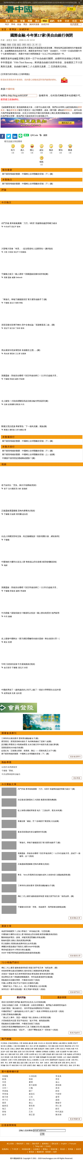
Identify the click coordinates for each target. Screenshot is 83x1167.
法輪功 (69, 1057)
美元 (17, 1054)
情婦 (11, 1052)
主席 (17, 430)
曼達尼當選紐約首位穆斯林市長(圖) (32, 832)
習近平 (13, 227)
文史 (67, 21)
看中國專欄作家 (10, 1071)
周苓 (57, 1079)
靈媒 (9, 277)
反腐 (19, 1052)
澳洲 (52, 1063)
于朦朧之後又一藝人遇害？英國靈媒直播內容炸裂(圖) (24, 274)
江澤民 (57, 1049)
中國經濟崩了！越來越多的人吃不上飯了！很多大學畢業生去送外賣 (31, 690)
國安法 (64, 1043)
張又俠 (12, 328)
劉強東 (7, 1057)
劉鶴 (47, 1049)
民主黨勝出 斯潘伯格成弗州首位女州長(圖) (19, 943)
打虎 (23, 1052)
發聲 (17, 303)
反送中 (3, 1052)
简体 (9, 45)
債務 (10, 1054)
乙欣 (31, 1112)
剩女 (6, 642)
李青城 (5, 1094)
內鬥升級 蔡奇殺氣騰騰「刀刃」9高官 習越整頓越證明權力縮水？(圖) (46, 789)
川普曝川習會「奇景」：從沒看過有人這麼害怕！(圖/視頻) (27, 249)
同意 (71, 9)
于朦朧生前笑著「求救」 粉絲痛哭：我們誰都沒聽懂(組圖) (42, 907)
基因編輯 (43, 1057)
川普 (5, 252)
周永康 (6, 354)
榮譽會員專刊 (9, 733)
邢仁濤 (58, 1106)
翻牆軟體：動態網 (44, 1152)
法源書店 (36, 1149)
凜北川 (12, 303)
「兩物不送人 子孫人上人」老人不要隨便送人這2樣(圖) (24, 986)
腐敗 (15, 1052)
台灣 (74, 1054)
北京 (2, 1057)
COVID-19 (41, 1043)
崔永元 (62, 1049)
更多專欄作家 (75, 1119)
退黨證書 (54, 1149)
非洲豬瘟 (25, 1057)
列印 (24, 45)
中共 (22, 404)
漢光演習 (49, 1043)
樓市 (53, 1054)
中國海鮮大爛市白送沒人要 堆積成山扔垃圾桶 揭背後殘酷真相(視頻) (29, 934)
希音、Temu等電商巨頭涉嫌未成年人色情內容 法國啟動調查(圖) (44, 875)
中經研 (58, 1094)
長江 (27, 1046)
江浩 (31, 1097)
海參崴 (69, 1054)
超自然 (25, 514)
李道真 (58, 1076)
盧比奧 (30, 1043)
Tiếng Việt (39, 1146)
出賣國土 (9, 1046)
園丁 (31, 1091)
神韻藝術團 (26, 1149)
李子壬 (5, 1100)
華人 (76, 1060)
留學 (10, 1063)
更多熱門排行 (75, 992)
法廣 (57, 1052)
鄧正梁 (32, 1115)
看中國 (31, 1052)
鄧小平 (8, 1065)
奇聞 (61, 1065)
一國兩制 (38, 1052)
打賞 (14, 45)
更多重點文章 (75, 918)
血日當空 (7, 668)
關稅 (22, 1049)
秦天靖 (5, 1097)
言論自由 (61, 1060)
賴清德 (25, 1043)
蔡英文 (78, 1054)
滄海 (4, 1085)
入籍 (29, 1063)
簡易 (31, 1079)
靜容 (57, 1091)
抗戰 (63, 1063)
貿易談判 (41, 1049)
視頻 (3, 464)
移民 (2, 1063)
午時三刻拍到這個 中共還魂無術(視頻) (18, 664)
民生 (38, 1063)
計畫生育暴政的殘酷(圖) (11, 1014)
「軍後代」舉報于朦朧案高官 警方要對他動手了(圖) (24, 299)
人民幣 (26, 1054)
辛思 (4, 1082)
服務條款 (45, 1144)
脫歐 (2, 1054)
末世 (26, 668)
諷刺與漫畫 (34, 24)
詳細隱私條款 (68, 6)
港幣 (44, 1054)
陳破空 (58, 1103)
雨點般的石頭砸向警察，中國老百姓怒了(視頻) (20, 980)
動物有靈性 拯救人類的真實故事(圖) (16, 940)
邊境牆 (27, 1049)
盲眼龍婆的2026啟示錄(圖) (12, 747)
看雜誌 (45, 1149)
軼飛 (4, 1079)
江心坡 (41, 1060)
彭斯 (31, 1049)
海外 (42, 1063)
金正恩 (7, 1049)
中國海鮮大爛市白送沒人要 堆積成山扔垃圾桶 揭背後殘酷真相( (29, 562)
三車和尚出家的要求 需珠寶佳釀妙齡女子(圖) (19, 738)
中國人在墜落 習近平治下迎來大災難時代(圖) (19, 983)
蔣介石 (73, 1063)
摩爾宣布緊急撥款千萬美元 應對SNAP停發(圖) (20, 947)
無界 (55, 1152)
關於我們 (35, 1144)
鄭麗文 (6, 430)
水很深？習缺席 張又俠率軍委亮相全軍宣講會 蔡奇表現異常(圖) (27, 974)
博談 (44, 21)
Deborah (19, 277)
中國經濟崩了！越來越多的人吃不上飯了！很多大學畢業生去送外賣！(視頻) (32, 1011)
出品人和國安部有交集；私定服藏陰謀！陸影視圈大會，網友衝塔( (30, 536)
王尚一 (5, 1088)
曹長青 (32, 1106)
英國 (5, 277)
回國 (26, 1063)
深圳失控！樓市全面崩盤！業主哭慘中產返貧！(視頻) (23, 989)
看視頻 (31, 1152)
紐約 (52, 21)
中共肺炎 (4, 1043)
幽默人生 (40, 1065)
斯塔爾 (19, 514)
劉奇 (17, 1065)
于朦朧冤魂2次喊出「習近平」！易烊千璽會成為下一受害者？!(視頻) (29, 1030)
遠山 (57, 1082)
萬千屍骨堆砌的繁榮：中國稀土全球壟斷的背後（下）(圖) (27, 174)
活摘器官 (4, 1060)
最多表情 (61, 997)
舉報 (21, 303)
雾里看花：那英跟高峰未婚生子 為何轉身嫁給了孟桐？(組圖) (26, 741)
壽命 (70, 1065)
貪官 (7, 1052)
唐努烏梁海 (22, 1060)
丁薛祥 (17, 328)
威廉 (13, 277)
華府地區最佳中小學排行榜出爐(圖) (15, 950)
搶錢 (10, 616)
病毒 (35, 1043)
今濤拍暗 (33, 1076)
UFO (73, 1046)
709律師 (59, 1057)
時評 (7, 24)
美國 (30, 21)
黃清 (57, 1088)
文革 (74, 1065)
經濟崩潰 (7, 693)
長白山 (29, 1060)
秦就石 (32, 1094)
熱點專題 (7, 762)
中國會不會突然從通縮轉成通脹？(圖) (18, 458)
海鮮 (6, 565)
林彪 (13, 1065)
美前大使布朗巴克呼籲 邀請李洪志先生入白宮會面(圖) (23, 1002)
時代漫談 (59, 1112)
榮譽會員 (14, 110)
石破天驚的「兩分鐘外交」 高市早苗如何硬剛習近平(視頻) (25, 1008)
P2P (34, 1057)
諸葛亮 (29, 1065)
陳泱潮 (58, 1115)
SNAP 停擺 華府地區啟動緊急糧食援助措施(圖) (20, 953)
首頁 (7, 21)
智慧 (45, 1065)
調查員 (17, 404)
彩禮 (10, 642)
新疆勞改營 (54, 1060)
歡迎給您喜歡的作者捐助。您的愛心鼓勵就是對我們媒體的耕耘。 (29, 80)
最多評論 (21, 997)
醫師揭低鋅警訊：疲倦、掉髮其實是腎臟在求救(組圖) (23, 937)
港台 (37, 21)
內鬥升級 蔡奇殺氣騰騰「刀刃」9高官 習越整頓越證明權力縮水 (29, 223)
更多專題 (76, 778)
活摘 (5, 404)
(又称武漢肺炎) (13, 1043)
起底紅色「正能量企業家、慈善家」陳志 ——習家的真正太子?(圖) (28, 751)
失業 (13, 693)
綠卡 (33, 1063)
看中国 (20, 11)
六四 (49, 1046)
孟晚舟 (17, 1049)
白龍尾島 (35, 1060)
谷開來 (23, 354)
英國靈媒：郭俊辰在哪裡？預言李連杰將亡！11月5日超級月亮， (29, 376)
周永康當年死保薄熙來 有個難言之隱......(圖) (20, 350)
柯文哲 (61, 1046)
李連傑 (21, 379)
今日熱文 (6, 202)
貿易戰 (70, 1043)
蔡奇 (18, 227)
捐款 (28, 1144)
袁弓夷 (35, 1046)
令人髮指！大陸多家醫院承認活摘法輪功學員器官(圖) (24, 401)
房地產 (48, 1054)
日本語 (48, 1146)
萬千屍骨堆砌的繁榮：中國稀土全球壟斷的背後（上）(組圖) (28, 454)
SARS (47, 1060)
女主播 (68, 1060)
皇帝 (24, 1065)
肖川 (31, 1109)
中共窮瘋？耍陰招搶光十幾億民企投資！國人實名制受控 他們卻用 (30, 613)
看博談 (13, 29)
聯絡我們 (19, 1144)
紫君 (4, 1103)
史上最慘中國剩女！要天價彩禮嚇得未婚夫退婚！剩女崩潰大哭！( (30, 639)
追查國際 (11, 404)
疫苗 (56, 1046)
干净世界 (15, 1149)
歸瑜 (4, 1112)
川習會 (10, 252)
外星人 (65, 1065)
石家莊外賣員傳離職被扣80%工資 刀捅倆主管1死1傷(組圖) (25, 1027)
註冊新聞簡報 (9, 1125)
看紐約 (62, 1149)
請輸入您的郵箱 (26, 1130)
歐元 (36, 1054)
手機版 (3, 45)
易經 (34, 1065)
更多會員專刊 (75, 757)
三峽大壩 (16, 1046)
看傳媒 (70, 1149)
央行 (6, 1054)
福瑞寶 (78, 1149)
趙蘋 (57, 1100)
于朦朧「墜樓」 (8, 771)
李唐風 (5, 1091)
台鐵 (60, 1043)
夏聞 (31, 1082)
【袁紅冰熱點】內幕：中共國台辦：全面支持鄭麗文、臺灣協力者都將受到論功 (33, 1005)
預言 (57, 1065)
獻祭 (17, 379)
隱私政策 (55, 1144)
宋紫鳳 (5, 1076)
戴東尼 (5, 1106)
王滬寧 (51, 1049)
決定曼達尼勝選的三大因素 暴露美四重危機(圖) (37, 800)
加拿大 (75, 1052)
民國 (55, 1063)
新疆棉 (22, 1046)
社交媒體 (63, 1052)
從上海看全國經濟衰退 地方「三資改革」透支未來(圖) (40, 810)
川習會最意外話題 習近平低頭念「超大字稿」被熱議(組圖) (25, 1020)
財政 (57, 1054)
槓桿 (13, 1054)
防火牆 (49, 1057)
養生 (78, 1065)
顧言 (57, 1109)
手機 (53, 1065)
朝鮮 (71, 1052)
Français (72, 1144)
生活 (74, 21)
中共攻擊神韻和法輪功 (11, 774)
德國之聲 (22, 430)
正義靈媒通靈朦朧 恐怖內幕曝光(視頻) (18, 511)
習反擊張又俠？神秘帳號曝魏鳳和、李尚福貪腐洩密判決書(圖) (27, 977)
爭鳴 (13, 24)
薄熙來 (12, 354)
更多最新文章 (75, 956)
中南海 (68, 1049)
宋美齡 (3, 1065)
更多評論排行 (75, 1033)
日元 (40, 1054)
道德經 (24, 489)
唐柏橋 (58, 1085)
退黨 (53, 1046)
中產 (64, 1054)
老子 (6, 489)
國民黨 (12, 430)
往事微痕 (45, 1052)
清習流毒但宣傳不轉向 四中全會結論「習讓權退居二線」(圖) (28, 325)
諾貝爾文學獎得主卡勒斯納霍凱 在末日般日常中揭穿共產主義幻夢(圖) (30, 744)
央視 (73, 1060)
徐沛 (4, 1115)
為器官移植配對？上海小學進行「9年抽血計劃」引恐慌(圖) (25, 931)
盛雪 (57, 1097)
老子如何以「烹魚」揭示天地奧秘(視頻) (18, 485)
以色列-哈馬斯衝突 (9, 767)
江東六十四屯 (12, 1060)
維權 (54, 1057)
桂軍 (59, 1063)
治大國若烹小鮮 (14, 489)
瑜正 (4, 1109)
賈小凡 (32, 1100)
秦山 (31, 1103)
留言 (19, 45)
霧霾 (37, 1057)
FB (68, 1052)
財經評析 (45, 24)
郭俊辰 (12, 379)
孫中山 (68, 1063)
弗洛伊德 (68, 1046)
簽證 (22, 1063)
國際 (45, 135)
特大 (29, 45)
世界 (59, 21)
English (64, 1144)
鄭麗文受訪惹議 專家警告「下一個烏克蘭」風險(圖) (24, 426)
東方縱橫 (33, 1085)
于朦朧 (6, 303)
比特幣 (31, 1054)
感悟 (49, 1065)
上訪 (64, 1057)
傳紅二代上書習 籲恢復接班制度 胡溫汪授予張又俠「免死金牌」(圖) (46, 896)
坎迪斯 (12, 514)
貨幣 (21, 1054)
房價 (15, 1057)
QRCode (34, 135)
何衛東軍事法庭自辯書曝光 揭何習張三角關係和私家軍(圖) (25, 971)
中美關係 (22, 252)
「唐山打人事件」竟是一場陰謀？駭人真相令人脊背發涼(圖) (26, 1017)
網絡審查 (75, 1057)
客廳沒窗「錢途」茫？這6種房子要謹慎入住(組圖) (38, 821)
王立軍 (17, 354)
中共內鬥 (7, 227)
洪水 (31, 1046)
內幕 (72, 1049)
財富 (61, 1054)
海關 (14, 1063)
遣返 (18, 1063)
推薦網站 (5, 1149)
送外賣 (19, 693)
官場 (22, 21)
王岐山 (12, 1049)
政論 (19, 24)
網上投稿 (10, 1144)
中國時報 (10, 89)
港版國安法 (43, 1046)
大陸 (15, 21)
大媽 (11, 1057)
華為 (2, 1049)
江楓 (31, 1088)
